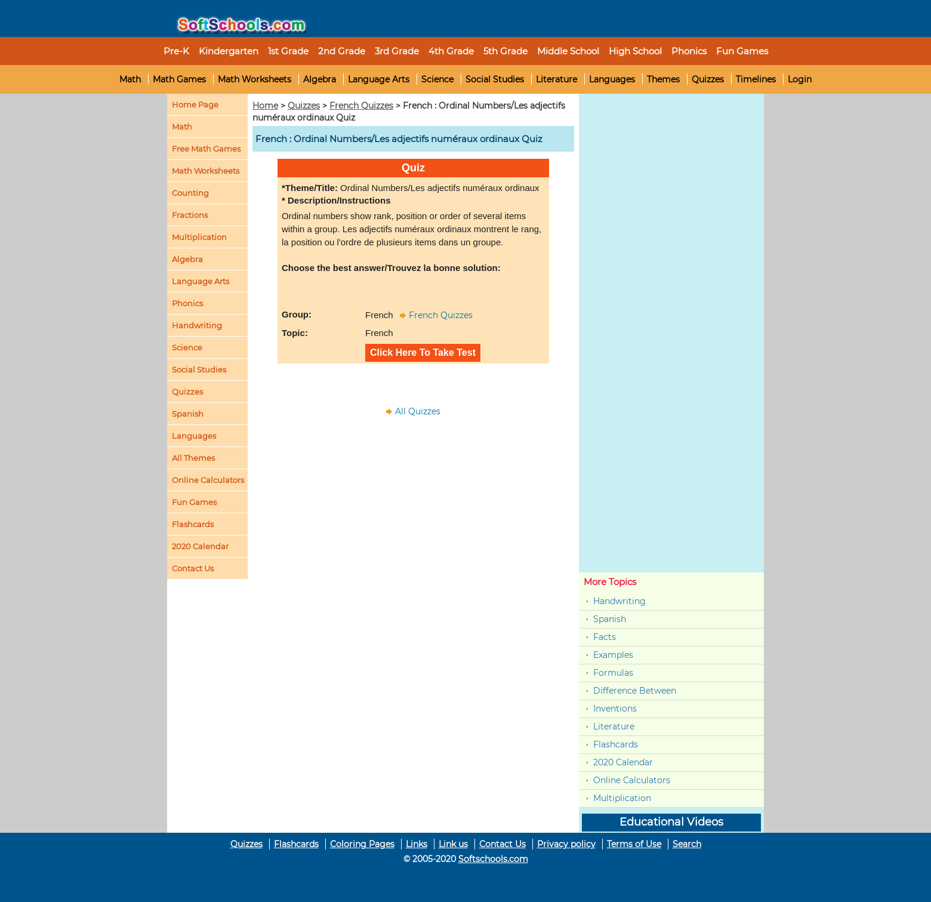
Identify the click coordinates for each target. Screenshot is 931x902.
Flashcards (615, 744)
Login (800, 79)
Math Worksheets (254, 79)
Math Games (179, 79)
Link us (453, 844)
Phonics (187, 303)
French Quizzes (361, 105)
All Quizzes (417, 411)
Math (130, 79)
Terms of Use (634, 844)
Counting (190, 193)
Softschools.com (493, 859)
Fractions (190, 215)
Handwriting (197, 325)
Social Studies (495, 79)
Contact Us (502, 844)
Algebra (319, 79)
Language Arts (378, 79)
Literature (556, 79)
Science (437, 79)
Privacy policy (566, 844)
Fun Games (742, 51)
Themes (663, 79)
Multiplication (199, 237)
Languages (612, 79)
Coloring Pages (362, 844)
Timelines (756, 79)
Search (687, 844)
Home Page (195, 104)
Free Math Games (206, 148)
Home (265, 105)
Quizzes (708, 79)
